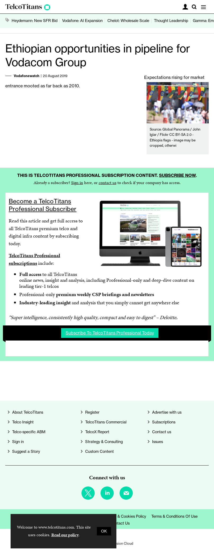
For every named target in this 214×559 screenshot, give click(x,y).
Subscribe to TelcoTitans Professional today (110, 333)
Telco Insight (23, 422)
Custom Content (99, 451)
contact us (107, 183)
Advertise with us (166, 412)
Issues (157, 441)
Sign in (77, 183)
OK (104, 531)
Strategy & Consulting (104, 441)
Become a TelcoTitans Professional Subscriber (42, 205)
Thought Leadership (171, 20)
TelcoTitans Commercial (105, 422)
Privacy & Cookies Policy (125, 516)
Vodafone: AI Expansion (82, 20)
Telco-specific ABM (28, 432)
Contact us (161, 432)
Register (92, 412)
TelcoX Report (97, 432)
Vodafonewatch (26, 76)
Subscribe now (177, 175)
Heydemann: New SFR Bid (34, 20)
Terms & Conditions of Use (174, 516)
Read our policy (65, 535)
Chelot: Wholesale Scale (128, 20)
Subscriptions (163, 422)
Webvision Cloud (120, 543)
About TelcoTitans (27, 412)
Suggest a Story (26, 451)
